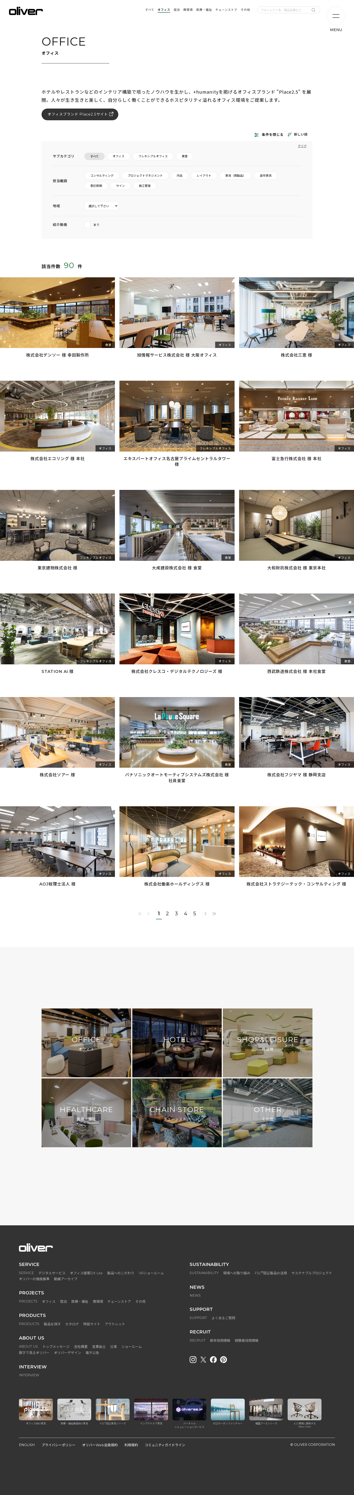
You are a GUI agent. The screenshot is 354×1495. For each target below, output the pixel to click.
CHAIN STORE (177, 1113)
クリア (302, 146)
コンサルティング (102, 175)
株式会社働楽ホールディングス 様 (177, 884)
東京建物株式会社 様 (57, 568)
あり (92, 224)
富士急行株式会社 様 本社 (296, 458)
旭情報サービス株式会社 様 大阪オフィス (177, 355)
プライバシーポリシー (58, 1445)
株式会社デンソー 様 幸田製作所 (57, 355)
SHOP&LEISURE (267, 1043)
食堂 (185, 156)
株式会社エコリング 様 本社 (57, 458)
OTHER (268, 1113)
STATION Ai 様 (58, 671)
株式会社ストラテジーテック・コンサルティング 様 (296, 884)
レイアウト (204, 175)
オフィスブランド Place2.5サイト (78, 114)
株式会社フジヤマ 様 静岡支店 (296, 774)
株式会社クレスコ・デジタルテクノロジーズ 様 (176, 671)
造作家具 (266, 175)
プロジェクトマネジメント (145, 175)
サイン (120, 186)
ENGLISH (27, 1445)
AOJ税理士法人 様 (57, 884)
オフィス (118, 156)
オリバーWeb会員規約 (100, 1445)
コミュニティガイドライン (165, 1445)
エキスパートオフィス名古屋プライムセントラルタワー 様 (177, 461)
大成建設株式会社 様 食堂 (177, 568)
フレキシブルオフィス (153, 156)
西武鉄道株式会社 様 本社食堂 (296, 671)
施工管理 (145, 186)
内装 (180, 175)
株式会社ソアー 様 (57, 774)
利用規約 (131, 1445)
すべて (94, 156)
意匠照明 (96, 186)
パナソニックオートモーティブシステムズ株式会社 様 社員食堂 (177, 777)
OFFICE (86, 1043)
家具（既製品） (235, 175)
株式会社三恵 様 (296, 355)
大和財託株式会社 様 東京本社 (296, 568)
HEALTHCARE (86, 1113)
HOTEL (177, 1043)
